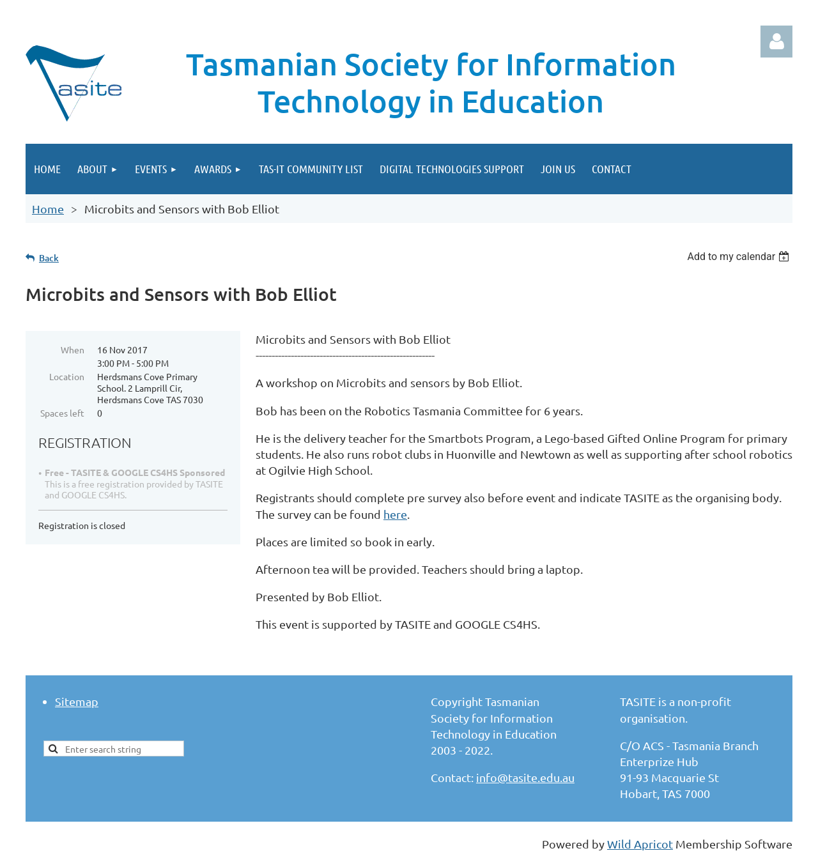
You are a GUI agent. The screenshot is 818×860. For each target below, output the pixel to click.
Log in (776, 42)
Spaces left (62, 412)
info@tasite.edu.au (525, 777)
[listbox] (739, 257)
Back (49, 258)
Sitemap (76, 701)
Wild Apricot (640, 843)
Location (66, 376)
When (72, 349)
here (395, 514)
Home (48, 208)
